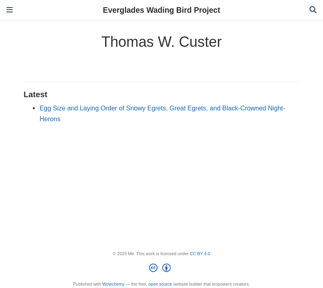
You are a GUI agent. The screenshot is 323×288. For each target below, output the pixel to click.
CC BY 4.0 (200, 253)
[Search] (313, 10)
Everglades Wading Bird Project (161, 10)
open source (160, 284)
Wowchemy (113, 284)
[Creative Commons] (161, 269)
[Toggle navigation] (9, 9)
